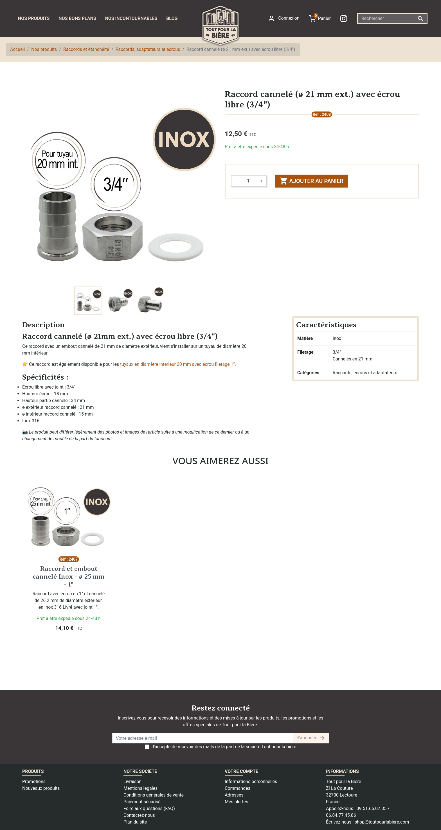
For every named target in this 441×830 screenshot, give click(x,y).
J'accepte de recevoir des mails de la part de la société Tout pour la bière (224, 746)
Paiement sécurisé (142, 801)
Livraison (132, 781)
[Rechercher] (392, 18)
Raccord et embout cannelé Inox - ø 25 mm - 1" (69, 576)
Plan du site (135, 822)
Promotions (34, 781)
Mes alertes (236, 801)
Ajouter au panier (311, 181)
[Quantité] (248, 181)
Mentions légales (140, 788)
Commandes (237, 788)
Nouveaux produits (41, 788)
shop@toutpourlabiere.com (382, 822)
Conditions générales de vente (153, 795)
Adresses (234, 795)
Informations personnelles (251, 781)
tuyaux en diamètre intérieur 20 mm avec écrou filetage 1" (177, 364)
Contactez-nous (139, 815)
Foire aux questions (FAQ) (149, 808)
